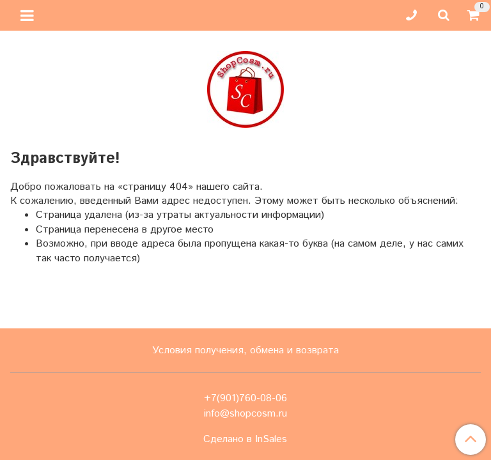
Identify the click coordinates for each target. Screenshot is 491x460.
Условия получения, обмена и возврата (245, 350)
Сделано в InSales (245, 439)
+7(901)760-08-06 (245, 398)
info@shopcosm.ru (245, 413)
